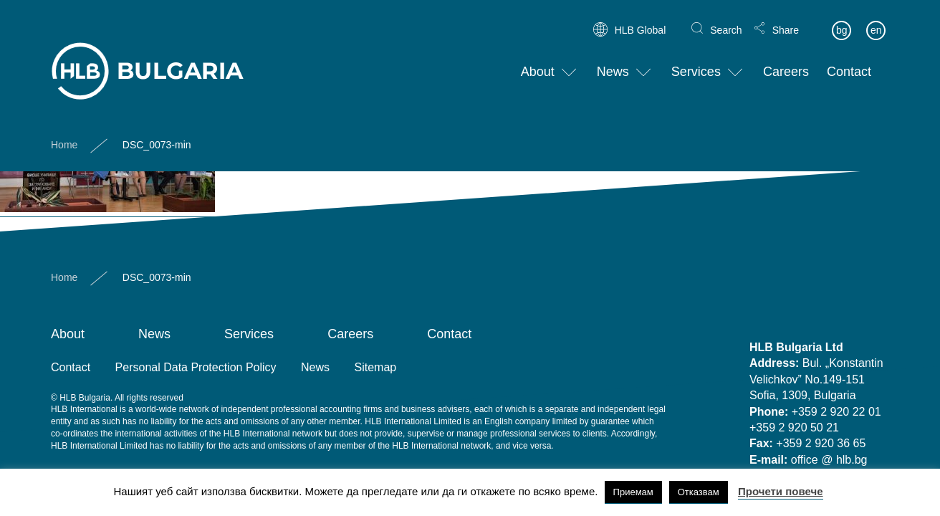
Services (696, 61)
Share (785, 18)
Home (64, 133)
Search (726, 18)
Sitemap (376, 367)
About (538, 61)
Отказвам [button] (698, 492)
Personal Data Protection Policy (196, 367)
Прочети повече (780, 491)
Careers (786, 61)
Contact (849, 61)
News (613, 61)
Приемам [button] (633, 492)
